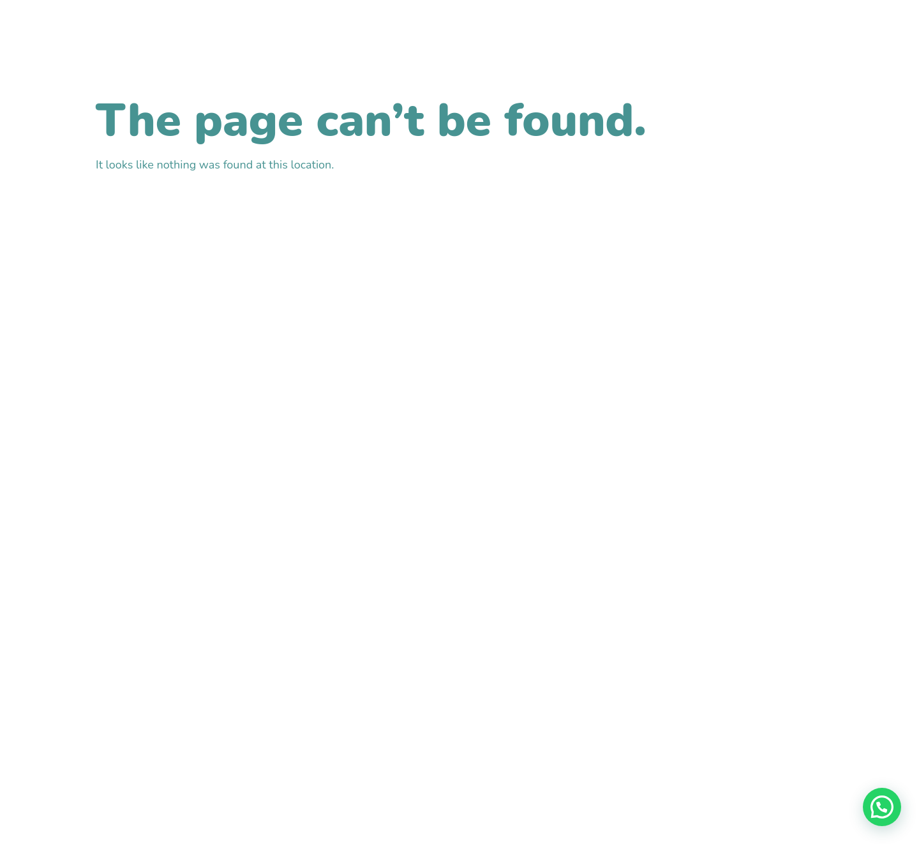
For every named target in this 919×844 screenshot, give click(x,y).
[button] (882, 807)
